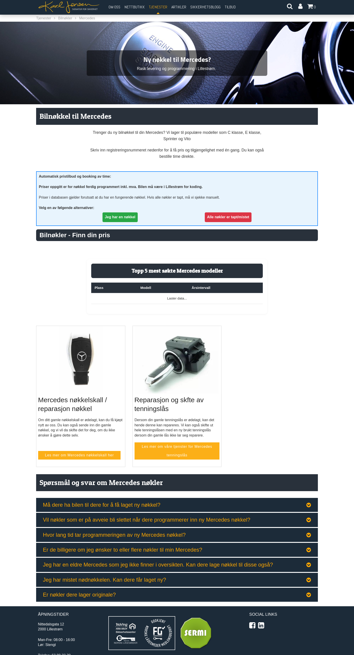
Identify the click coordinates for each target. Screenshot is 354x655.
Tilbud (230, 6)
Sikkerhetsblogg (205, 6)
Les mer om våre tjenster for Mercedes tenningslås (177, 451)
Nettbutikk (134, 6)
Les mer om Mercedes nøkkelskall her (79, 455)
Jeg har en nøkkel (120, 217)
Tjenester (43, 18)
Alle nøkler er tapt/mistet (228, 217)
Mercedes (87, 18)
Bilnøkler (65, 18)
